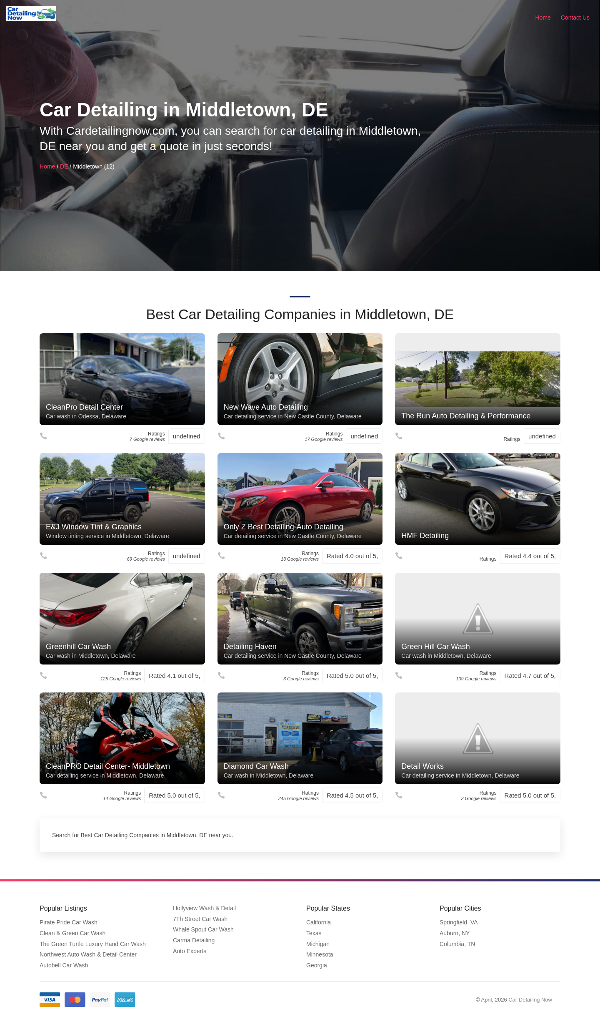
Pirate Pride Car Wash (69, 922)
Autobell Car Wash (64, 965)
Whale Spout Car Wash (203, 929)
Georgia (316, 965)
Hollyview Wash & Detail (204, 908)
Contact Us (575, 17)
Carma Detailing (194, 940)
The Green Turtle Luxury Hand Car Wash (93, 944)
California (318, 922)
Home (543, 17)
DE (64, 166)
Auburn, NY (455, 933)
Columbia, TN (457, 944)
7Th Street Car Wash (200, 919)
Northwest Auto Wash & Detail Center (88, 954)
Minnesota (319, 954)
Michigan (318, 944)
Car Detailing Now (530, 1000)
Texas (314, 933)
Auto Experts (189, 951)
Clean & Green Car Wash (72, 933)
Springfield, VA (459, 922)
